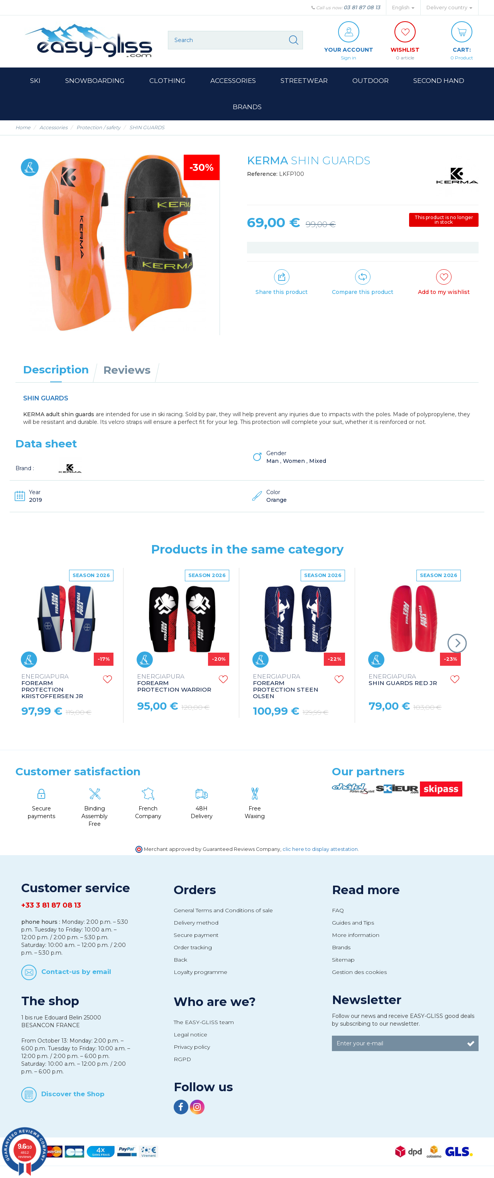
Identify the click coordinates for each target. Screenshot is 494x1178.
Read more (366, 890)
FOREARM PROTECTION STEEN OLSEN (285, 686)
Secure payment (196, 935)
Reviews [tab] (127, 369)
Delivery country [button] (449, 7)
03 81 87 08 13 (361, 7)
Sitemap (343, 959)
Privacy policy (192, 1046)
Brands (341, 947)
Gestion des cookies (359, 972)
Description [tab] (56, 369)
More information (355, 935)
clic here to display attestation (320, 849)
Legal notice (190, 1034)
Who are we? (215, 1001)
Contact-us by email (76, 971)
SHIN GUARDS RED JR (403, 680)
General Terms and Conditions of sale (223, 910)
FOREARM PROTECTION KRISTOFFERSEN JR (52, 686)
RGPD (182, 1059)
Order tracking (193, 947)
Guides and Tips (353, 922)
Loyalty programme (200, 972)
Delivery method (196, 922)
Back (180, 959)
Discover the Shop (73, 1094)
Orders (195, 890)
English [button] (403, 7)
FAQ (338, 910)
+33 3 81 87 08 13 (51, 905)
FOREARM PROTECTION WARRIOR (174, 683)
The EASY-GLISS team (204, 1022)
